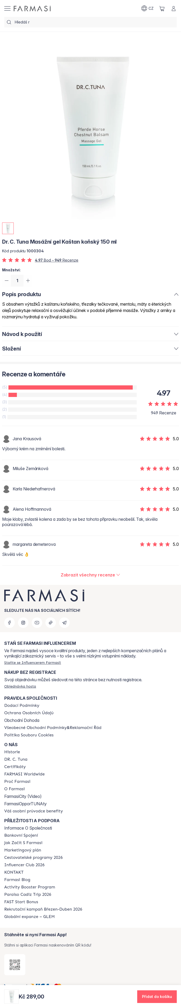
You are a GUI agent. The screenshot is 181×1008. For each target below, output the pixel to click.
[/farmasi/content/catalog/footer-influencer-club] (24, 865)
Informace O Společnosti (28, 828)
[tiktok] (50, 622)
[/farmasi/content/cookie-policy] (29, 735)
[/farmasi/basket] (162, 8)
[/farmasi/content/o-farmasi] (14, 789)
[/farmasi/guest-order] (20, 686)
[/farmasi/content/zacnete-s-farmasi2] (23, 842)
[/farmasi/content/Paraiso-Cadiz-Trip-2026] (27, 894)
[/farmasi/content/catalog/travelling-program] (33, 857)
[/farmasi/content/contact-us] (13, 872)
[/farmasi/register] (32, 662)
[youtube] (37, 622)
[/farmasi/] (32, 9)
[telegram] (64, 622)
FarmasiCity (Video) (23, 796)
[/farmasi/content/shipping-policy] (21, 705)
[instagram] (23, 622)
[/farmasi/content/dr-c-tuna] (15, 759)
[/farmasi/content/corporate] (24, 774)
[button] (157, 996)
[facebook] (9, 622)
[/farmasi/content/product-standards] (15, 766)
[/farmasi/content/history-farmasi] (12, 752)
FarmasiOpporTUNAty (25, 803)
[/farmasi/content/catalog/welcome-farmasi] (33, 811)
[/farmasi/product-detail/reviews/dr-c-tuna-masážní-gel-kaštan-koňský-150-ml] (91, 575)
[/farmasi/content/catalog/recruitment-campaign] (43, 909)
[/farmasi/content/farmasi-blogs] (17, 879)
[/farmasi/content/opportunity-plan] (22, 850)
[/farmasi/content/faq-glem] (29, 916)
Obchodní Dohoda (21, 720)
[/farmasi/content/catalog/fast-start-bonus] (21, 902)
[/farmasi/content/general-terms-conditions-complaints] (52, 727)
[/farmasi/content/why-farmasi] (17, 781)
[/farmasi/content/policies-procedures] (29, 713)
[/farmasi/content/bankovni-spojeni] (21, 835)
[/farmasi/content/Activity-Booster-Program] (29, 887)
